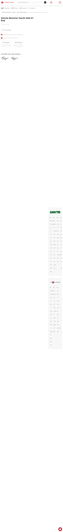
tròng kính (19, 165)
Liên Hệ (24, 507)
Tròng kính (32, 8)
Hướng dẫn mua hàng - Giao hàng (30, 508)
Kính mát (14, 8)
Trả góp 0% (6, 42)
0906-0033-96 (7, 520)
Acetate (56, 70)
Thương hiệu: (3, 24)
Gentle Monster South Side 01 (8, 235)
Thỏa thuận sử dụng (48, 508)
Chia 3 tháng (18, 42)
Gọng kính (24, 8)
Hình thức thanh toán (27, 510)
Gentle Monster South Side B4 (8, 238)
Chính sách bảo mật (48, 507)
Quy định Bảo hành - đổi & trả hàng (30, 512)
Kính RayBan (5, 8)
